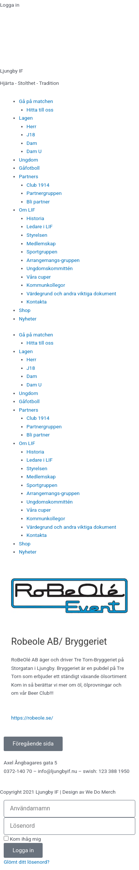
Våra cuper (39, 277)
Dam (32, 143)
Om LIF (27, 210)
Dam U (34, 151)
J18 (31, 134)
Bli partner (38, 202)
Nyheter (27, 319)
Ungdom (28, 160)
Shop (24, 310)
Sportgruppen (42, 252)
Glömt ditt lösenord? (26, 862)
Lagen (26, 118)
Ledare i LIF (40, 226)
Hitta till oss (40, 110)
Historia (35, 218)
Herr (31, 126)
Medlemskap (41, 243)
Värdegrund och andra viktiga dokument (71, 293)
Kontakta (37, 302)
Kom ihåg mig (22, 839)
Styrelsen (37, 235)
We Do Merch (101, 792)
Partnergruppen (44, 193)
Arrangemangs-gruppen (53, 260)
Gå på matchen (36, 101)
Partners (28, 176)
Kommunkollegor (46, 285)
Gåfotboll (29, 168)
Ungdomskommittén (50, 268)
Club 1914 (38, 185)
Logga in (9, 5)
